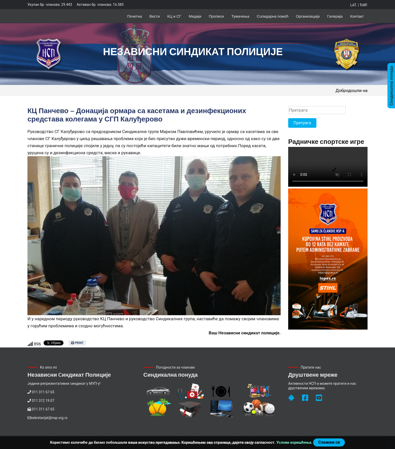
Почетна (134, 16)
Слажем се (329, 442)
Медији (195, 16)
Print (77, 343)
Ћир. (363, 5)
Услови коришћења (293, 442)
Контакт (357, 16)
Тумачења (240, 16)
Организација (308, 16)
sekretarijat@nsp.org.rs (49, 418)
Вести (154, 16)
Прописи (216, 16)
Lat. (353, 5)
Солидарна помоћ (272, 16)
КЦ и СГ (174, 16)
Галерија (335, 16)
